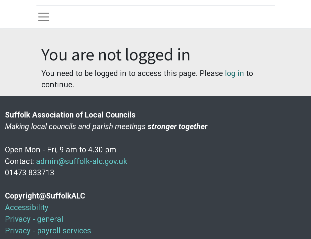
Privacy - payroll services (48, 230)
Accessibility (26, 207)
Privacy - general (34, 219)
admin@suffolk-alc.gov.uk (81, 161)
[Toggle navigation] (43, 17)
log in (234, 73)
